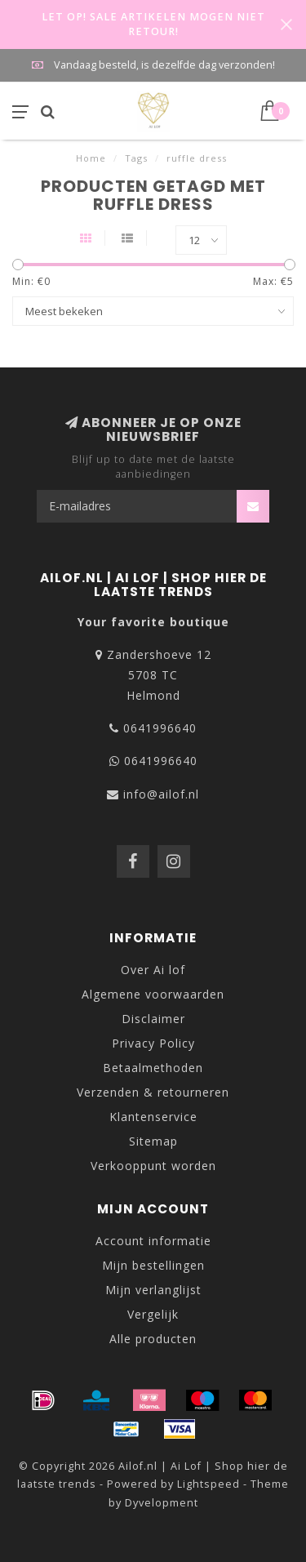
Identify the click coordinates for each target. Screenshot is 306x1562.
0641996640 (160, 728)
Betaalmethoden (153, 1067)
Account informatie (153, 1240)
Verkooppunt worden (153, 1165)
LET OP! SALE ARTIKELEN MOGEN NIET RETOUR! (153, 24)
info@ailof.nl (161, 794)
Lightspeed (208, 1484)
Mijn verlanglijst (153, 1289)
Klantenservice (153, 1116)
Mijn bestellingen (153, 1265)
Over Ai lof (153, 969)
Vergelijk (153, 1314)
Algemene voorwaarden (153, 994)
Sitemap (153, 1141)
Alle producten (153, 1338)
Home (91, 158)
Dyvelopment (161, 1503)
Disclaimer (153, 1018)
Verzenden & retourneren (153, 1092)
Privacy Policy (153, 1043)
